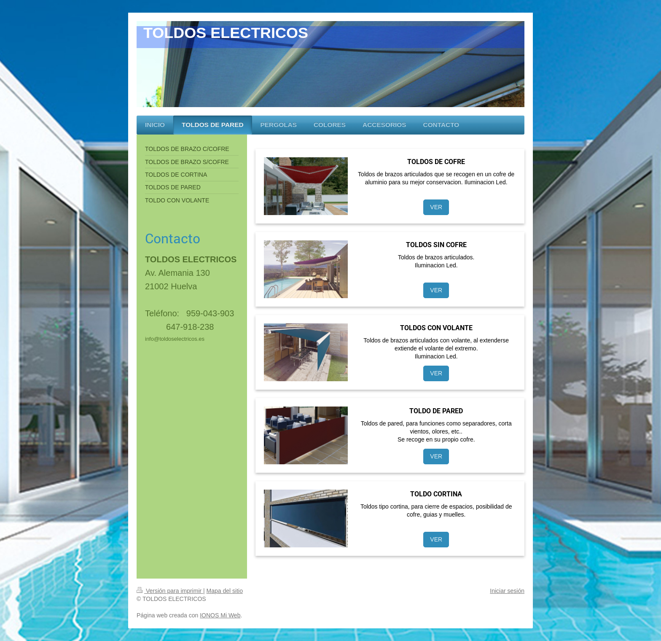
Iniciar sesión (507, 590)
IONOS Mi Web (220, 615)
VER (436, 207)
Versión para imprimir (170, 590)
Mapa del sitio (225, 590)
